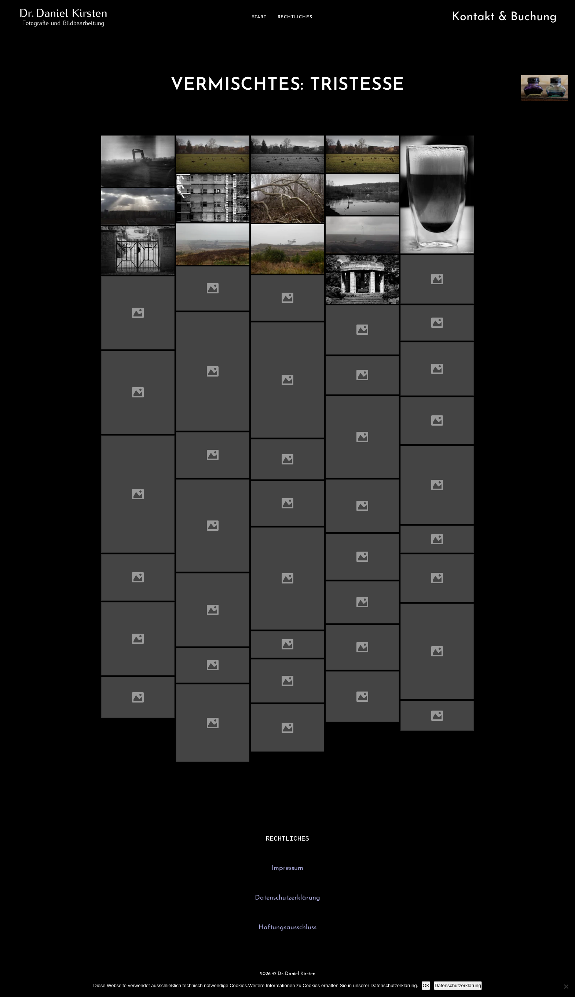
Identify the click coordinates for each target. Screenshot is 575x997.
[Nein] (565, 986)
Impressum (287, 869)
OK (425, 985)
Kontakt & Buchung (504, 17)
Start (259, 17)
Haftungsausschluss (287, 928)
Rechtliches (295, 17)
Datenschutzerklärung (287, 898)
